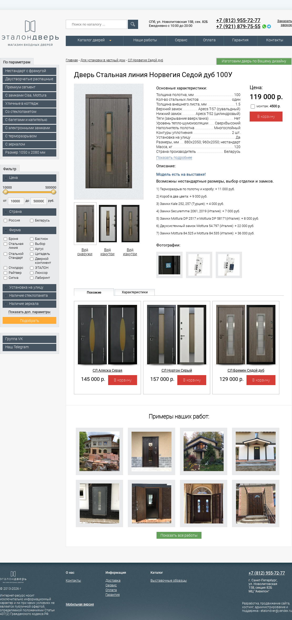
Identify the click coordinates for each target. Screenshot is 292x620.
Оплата (209, 40)
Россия (12, 220)
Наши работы (145, 40)
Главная (72, 60)
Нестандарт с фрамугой (25, 71)
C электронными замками (27, 128)
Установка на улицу (23, 287)
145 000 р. (93, 379)
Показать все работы (179, 535)
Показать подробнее (174, 157)
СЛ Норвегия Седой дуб (145, 60)
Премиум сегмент (20, 87)
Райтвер (13, 273)
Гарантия (240, 40)
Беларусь (40, 220)
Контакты (274, 40)
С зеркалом (15, 144)
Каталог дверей (91, 40)
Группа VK (14, 339)
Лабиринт (40, 278)
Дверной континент (40, 261)
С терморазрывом (21, 136)
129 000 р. (231, 379)
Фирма (12, 230)
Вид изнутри (107, 229)
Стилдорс (13, 268)
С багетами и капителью (26, 120)
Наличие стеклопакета (26, 295)
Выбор (37, 244)
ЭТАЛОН (39, 268)
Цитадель (40, 254)
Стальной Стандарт (13, 256)
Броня (11, 239)
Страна (13, 211)
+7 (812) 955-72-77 (238, 20)
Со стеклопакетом (20, 111)
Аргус (37, 249)
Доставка (112, 580)
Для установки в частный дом (102, 60)
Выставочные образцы (168, 580)
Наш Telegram (17, 347)
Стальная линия (13, 246)
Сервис (181, 40)
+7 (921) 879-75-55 (238, 26)
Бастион (39, 239)
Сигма (11, 278)
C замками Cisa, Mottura (26, 95)
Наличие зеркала (21, 303)
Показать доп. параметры (29, 312)
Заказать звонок (284, 23)
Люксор (39, 273)
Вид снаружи (85, 229)
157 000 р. (162, 379)
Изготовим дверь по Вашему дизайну (254, 61)
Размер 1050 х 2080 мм (25, 152)
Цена (11, 177)
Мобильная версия (80, 604)
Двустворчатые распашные (29, 79)
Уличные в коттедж (21, 103)
